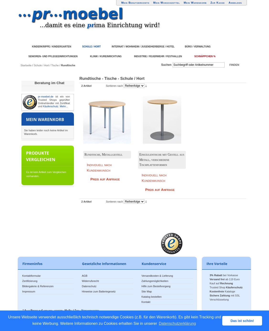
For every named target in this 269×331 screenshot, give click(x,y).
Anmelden (235, 2)
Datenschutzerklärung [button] (177, 323)
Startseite (26, 65)
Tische (55, 65)
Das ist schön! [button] (242, 321)
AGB (84, 275)
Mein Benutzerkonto (135, 2)
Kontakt (145, 301)
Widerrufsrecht (90, 281)
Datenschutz (89, 286)
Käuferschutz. (51, 106)
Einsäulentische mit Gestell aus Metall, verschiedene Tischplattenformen (161, 160)
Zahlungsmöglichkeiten (154, 281)
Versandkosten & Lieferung (157, 275)
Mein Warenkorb (195, 2)
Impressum (28, 291)
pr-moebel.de (45, 96)
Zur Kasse (217, 2)
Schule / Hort (41, 65)
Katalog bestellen (151, 296)
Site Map (146, 291)
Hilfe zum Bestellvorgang (156, 286)
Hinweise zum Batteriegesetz (99, 291)
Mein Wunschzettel (166, 2)
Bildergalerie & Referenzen (37, 286)
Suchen (166, 64)
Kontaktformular (31, 275)
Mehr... (64, 106)
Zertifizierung (29, 281)
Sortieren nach (114, 85)
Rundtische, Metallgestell (103, 154)
